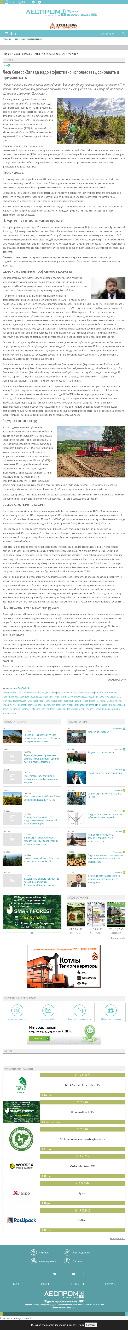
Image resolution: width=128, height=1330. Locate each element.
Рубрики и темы (77, 1284)
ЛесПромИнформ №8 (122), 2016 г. (61, 53)
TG (39, 2)
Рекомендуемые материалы (29, 39)
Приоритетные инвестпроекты (79, 1019)
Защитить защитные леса (101, 752)
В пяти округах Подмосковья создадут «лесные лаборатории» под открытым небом (41, 841)
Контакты (78, 1261)
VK (33, 2)
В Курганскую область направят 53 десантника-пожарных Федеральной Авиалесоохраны (41, 882)
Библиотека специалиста (17, 1019)
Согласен (91, 1325)
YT (73, 1274)
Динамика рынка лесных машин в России (104, 795)
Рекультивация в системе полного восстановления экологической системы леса (105, 858)
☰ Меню (11, 33)
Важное (17, 1284)
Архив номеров (22, 53)
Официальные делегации (111, 1019)
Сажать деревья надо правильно (105, 773)
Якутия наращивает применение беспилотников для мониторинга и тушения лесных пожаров (42, 758)
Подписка (44, 1252)
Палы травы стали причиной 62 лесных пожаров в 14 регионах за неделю (41, 779)
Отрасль (7, 39)
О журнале (110, 1284)
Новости (45, 1284)
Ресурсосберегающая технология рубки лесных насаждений (105, 815)
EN (23, 2)
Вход (12, 2)
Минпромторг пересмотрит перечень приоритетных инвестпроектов (101, 838)
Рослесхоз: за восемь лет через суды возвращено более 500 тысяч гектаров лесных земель (42, 738)
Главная (7, 53)
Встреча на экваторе (98, 732)
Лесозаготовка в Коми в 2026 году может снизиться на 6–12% (41, 859)
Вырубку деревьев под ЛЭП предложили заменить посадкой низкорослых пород (40, 820)
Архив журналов (47, 1261)
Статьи (36, 53)
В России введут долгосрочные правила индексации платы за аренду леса (104, 879)
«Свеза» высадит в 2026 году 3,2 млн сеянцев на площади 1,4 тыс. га (42, 798)
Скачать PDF (76, 932)
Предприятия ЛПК (48, 1019)
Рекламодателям (81, 1252)
